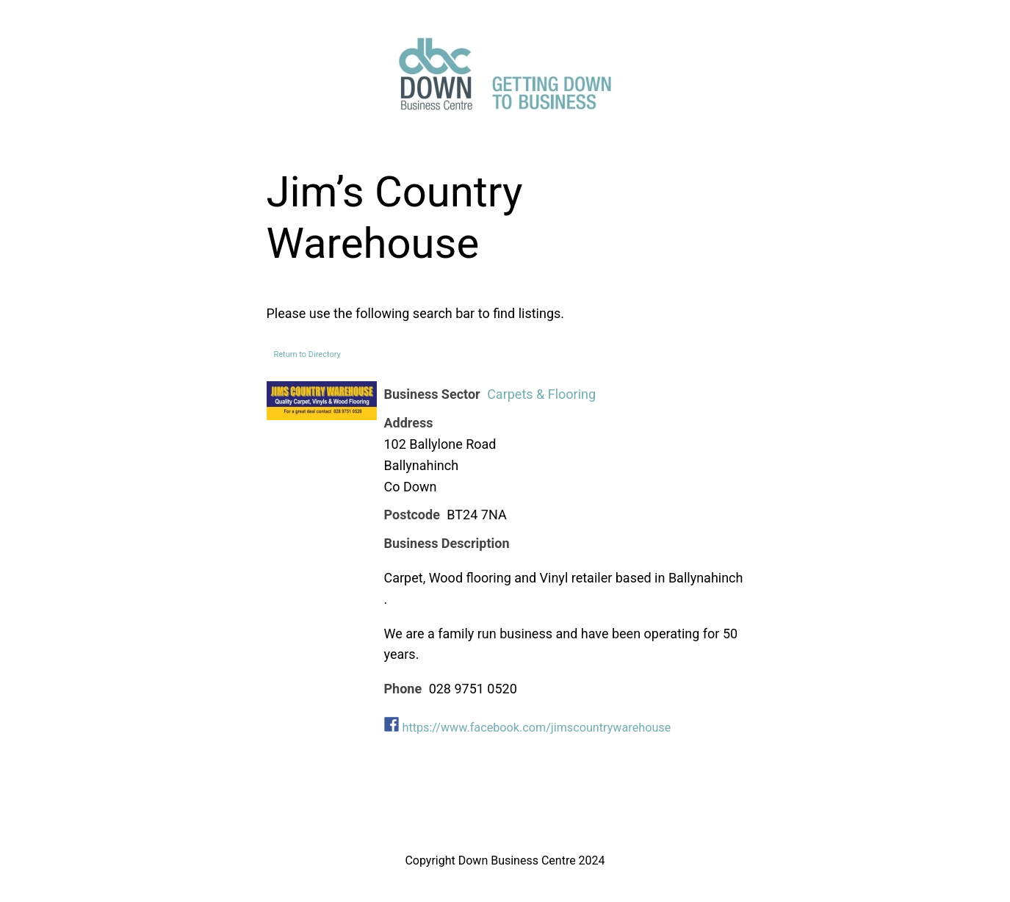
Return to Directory (307, 354)
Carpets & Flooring (541, 394)
